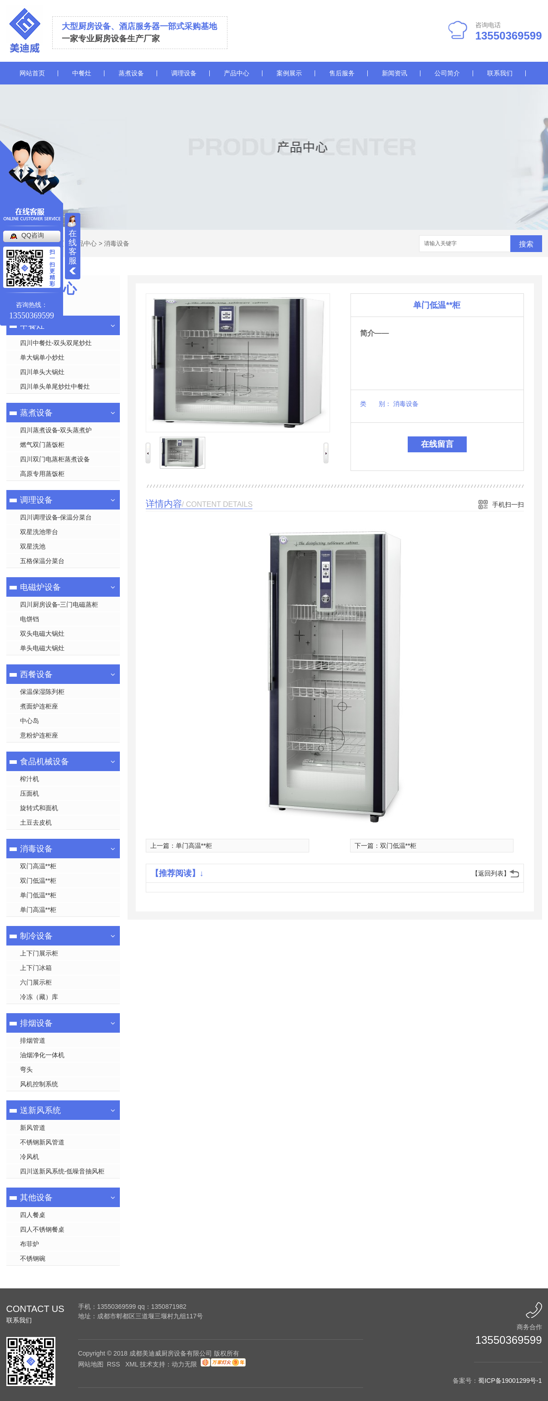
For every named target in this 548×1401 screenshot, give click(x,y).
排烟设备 (36, 1023)
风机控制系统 (39, 1084)
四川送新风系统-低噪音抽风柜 (62, 1171)
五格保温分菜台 (42, 560)
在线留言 (437, 444)
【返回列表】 (491, 873)
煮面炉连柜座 (39, 706)
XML (132, 1364)
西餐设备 (36, 674)
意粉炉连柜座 (39, 735)
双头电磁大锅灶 (42, 633)
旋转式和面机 (39, 808)
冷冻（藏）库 (39, 996)
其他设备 (36, 1197)
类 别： (375, 403)
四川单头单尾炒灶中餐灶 (55, 386)
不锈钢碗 (32, 1258)
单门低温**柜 (38, 895)
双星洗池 (32, 546)
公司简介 (447, 73)
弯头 (26, 1069)
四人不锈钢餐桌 (42, 1229)
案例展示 (289, 73)
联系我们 (500, 73)
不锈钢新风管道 (42, 1142)
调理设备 (184, 73)
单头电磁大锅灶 (42, 648)
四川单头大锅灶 (42, 372)
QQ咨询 (32, 235)
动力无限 (184, 1364)
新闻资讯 (394, 73)
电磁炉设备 (40, 587)
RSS (114, 1364)
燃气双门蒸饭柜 (42, 444)
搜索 (526, 244)
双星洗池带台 (39, 531)
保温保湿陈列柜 (42, 691)
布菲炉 (29, 1244)
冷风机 (29, 1156)
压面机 (29, 793)
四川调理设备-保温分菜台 (56, 517)
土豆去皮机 (36, 822)
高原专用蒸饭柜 (42, 473)
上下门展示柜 (39, 953)
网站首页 (32, 73)
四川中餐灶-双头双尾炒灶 (56, 343)
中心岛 (29, 720)
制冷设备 (36, 936)
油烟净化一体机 (42, 1055)
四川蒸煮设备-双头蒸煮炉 (56, 430)
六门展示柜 (36, 982)
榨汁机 (29, 778)
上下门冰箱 (36, 967)
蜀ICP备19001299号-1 (510, 1380)
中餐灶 (81, 73)
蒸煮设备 (131, 73)
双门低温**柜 (38, 880)
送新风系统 (40, 1110)
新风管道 (32, 1127)
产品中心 (236, 73)
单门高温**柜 (38, 909)
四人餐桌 (32, 1214)
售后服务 (342, 73)
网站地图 (91, 1364)
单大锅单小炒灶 (42, 357)
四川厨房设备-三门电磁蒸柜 (59, 604)
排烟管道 (32, 1040)
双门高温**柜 (38, 866)
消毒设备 (116, 243)
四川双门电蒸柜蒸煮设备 (55, 459)
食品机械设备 (44, 761)
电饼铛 (29, 619)
